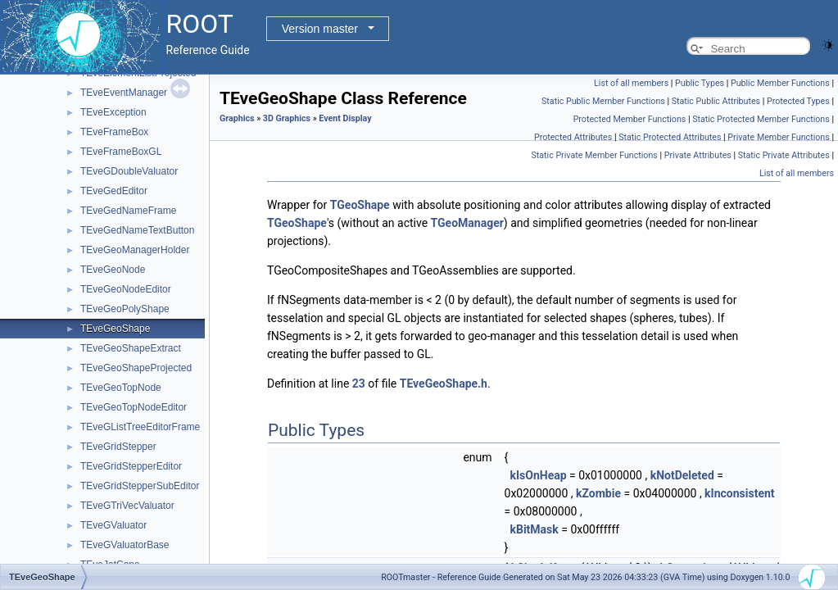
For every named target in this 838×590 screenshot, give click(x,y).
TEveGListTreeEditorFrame (140, 427)
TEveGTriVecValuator (127, 505)
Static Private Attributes (784, 155)
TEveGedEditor (113, 191)
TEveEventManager (123, 92)
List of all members (631, 83)
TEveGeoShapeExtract (130, 348)
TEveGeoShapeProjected (136, 368)
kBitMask (534, 529)
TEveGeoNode (112, 269)
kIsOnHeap (538, 475)
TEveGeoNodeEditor (125, 289)
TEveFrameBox (114, 132)
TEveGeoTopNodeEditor (133, 407)
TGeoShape (360, 204)
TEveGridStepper (118, 446)
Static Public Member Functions (603, 101)
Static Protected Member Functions (761, 119)
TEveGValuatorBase (125, 545)
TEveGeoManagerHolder (134, 250)
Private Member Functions (778, 137)
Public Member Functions (780, 83)
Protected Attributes (573, 137)
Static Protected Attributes (669, 137)
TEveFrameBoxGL (120, 151)
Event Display (345, 118)
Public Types (699, 83)
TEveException (113, 112)
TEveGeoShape (115, 328)
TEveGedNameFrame (128, 210)
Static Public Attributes (716, 101)
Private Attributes (698, 155)
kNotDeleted (682, 475)
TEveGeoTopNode (120, 387)
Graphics (237, 118)
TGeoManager (467, 222)
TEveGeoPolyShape (125, 309)
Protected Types (798, 101)
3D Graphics (286, 118)
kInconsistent (739, 493)
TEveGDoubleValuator (129, 171)
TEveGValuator (113, 525)
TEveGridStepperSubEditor (139, 486)
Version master (320, 28)
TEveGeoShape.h (443, 383)
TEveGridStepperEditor (131, 466)
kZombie (598, 493)
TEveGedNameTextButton (137, 230)
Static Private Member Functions (594, 155)
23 (358, 383)
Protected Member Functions (629, 119)
